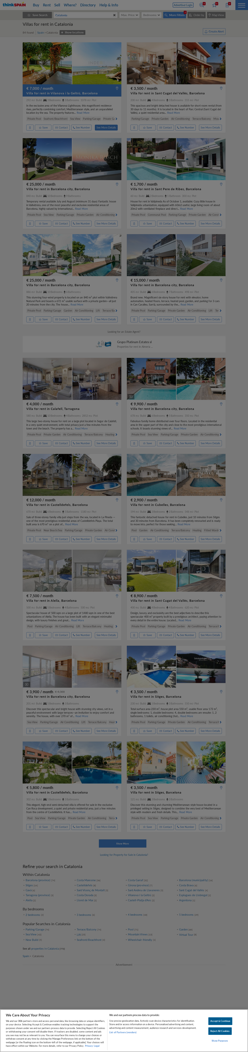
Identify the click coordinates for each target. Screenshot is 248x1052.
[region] (124, 1030)
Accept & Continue (220, 1021)
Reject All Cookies (220, 1031)
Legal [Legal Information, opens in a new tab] (96, 1045)
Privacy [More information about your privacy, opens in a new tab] (89, 1045)
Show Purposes (220, 1040)
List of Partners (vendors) (123, 1032)
